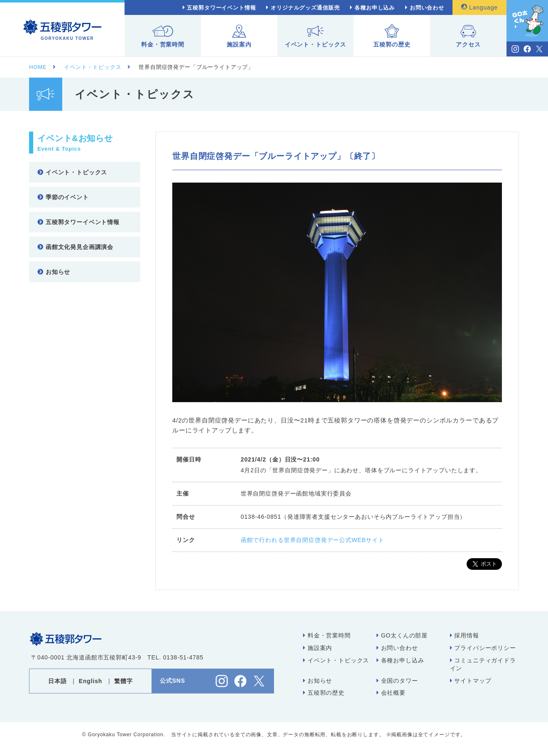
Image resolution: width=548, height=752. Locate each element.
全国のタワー (397, 680)
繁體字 (123, 681)
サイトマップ (471, 680)
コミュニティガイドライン (483, 664)
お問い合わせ (427, 8)
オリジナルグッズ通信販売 (305, 8)
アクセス (468, 36)
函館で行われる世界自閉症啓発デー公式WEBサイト (312, 540)
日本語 (57, 681)
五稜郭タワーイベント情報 (221, 8)
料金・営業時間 (162, 36)
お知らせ (53, 272)
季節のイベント (63, 197)
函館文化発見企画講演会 (75, 247)
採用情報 (464, 635)
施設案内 (239, 36)
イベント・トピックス (315, 36)
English (90, 681)
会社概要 (391, 692)
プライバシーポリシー (483, 648)
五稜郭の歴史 (391, 36)
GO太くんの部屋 (402, 635)
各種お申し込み (375, 8)
